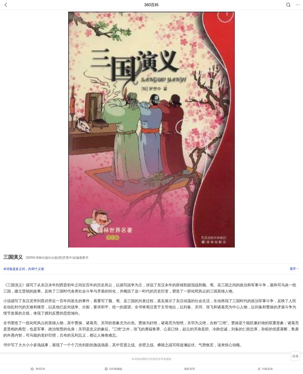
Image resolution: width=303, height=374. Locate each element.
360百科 (151, 5)
